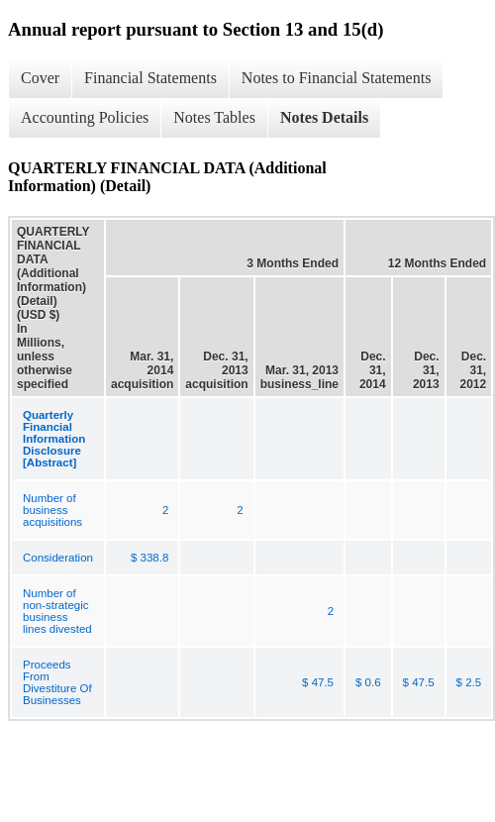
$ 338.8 (149, 558)
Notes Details (324, 117)
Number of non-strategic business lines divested (57, 611)
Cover (40, 77)
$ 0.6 (368, 682)
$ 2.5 (469, 682)
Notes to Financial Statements (337, 77)
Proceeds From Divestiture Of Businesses (57, 682)
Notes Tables (214, 117)
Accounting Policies (84, 117)
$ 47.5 (318, 682)
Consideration (58, 558)
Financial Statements (150, 77)
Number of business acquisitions (52, 510)
